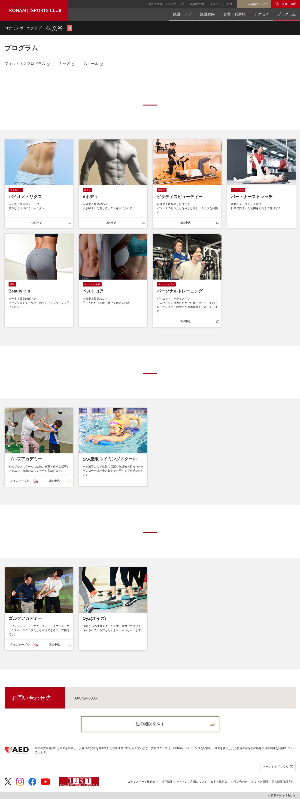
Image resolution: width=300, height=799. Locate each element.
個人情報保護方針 (283, 781)
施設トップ (182, 14)
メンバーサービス (221, 4)
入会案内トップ (257, 4)
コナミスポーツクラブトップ (166, 4)
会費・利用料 (234, 14)
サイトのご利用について (191, 781)
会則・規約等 (219, 781)
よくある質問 (259, 781)
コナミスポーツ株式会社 (142, 781)
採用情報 (167, 781)
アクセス (261, 14)
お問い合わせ (239, 781)
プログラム (286, 14)
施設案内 (207, 14)
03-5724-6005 (85, 698)
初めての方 (197, 4)
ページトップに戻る (275, 766)
